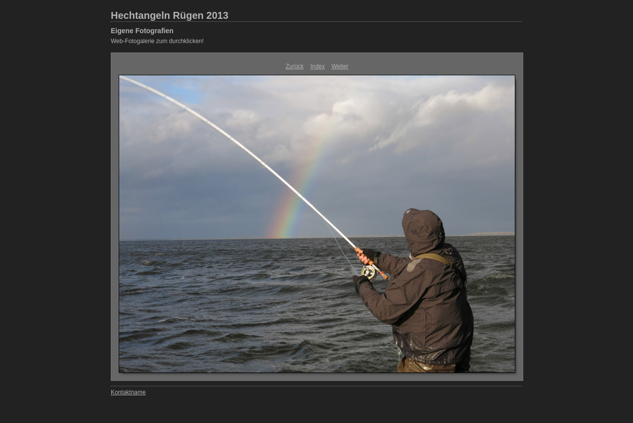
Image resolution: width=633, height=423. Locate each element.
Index (317, 66)
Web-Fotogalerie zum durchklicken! (157, 41)
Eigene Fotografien (142, 31)
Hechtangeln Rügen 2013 (169, 15)
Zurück (294, 66)
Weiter (339, 66)
